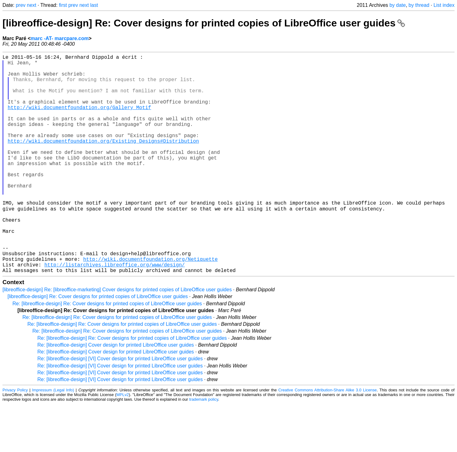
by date (397, 5)
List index (444, 5)
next (31, 5)
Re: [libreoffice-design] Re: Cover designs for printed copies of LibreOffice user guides (107, 351)
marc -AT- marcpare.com (59, 38)
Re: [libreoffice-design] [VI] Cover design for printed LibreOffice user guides (120, 406)
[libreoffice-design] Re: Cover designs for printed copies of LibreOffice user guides (203, 23)
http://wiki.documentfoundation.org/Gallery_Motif (79, 119)
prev (21, 5)
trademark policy (203, 447)
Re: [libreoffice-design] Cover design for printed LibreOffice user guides (115, 392)
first (63, 5)
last (94, 5)
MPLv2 (122, 442)
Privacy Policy (15, 438)
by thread (418, 5)
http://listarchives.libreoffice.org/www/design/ (114, 311)
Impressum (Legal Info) (53, 438)
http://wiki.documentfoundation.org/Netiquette (150, 304)
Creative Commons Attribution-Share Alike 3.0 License (327, 438)
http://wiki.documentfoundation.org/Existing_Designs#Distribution (103, 160)
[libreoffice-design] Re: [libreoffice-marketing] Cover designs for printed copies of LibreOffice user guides (117, 337)
